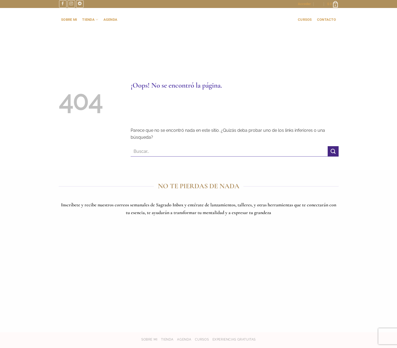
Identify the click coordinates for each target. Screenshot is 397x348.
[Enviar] (333, 151)
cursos (305, 20)
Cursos (202, 339)
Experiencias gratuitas (234, 339)
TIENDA (90, 19)
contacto (326, 20)
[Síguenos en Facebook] (63, 4)
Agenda (184, 339)
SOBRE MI (69, 20)
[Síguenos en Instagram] (71, 4)
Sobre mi (149, 339)
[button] (304, 4)
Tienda (167, 339)
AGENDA (110, 20)
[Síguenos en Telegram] (80, 4)
